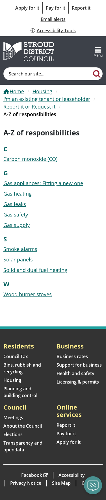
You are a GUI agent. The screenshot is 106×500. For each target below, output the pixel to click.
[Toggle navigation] (98, 51)
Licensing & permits (78, 382)
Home (17, 91)
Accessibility (72, 475)
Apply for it (27, 8)
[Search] (97, 73)
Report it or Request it (29, 106)
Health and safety (75, 373)
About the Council (22, 426)
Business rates (72, 356)
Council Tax (15, 356)
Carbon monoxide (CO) (30, 158)
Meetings (13, 417)
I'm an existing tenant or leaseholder (46, 99)
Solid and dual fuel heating (35, 270)
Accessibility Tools (56, 30)
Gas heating (17, 193)
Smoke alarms (20, 249)
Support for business (79, 365)
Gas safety (15, 214)
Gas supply (16, 225)
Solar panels (18, 259)
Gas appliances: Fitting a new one (43, 183)
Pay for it (55, 8)
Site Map (61, 483)
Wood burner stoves (27, 294)
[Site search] (48, 74)
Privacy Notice (25, 483)
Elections (13, 434)
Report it (81, 8)
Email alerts (53, 19)
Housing (42, 91)
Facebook (31, 475)
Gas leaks (14, 204)
